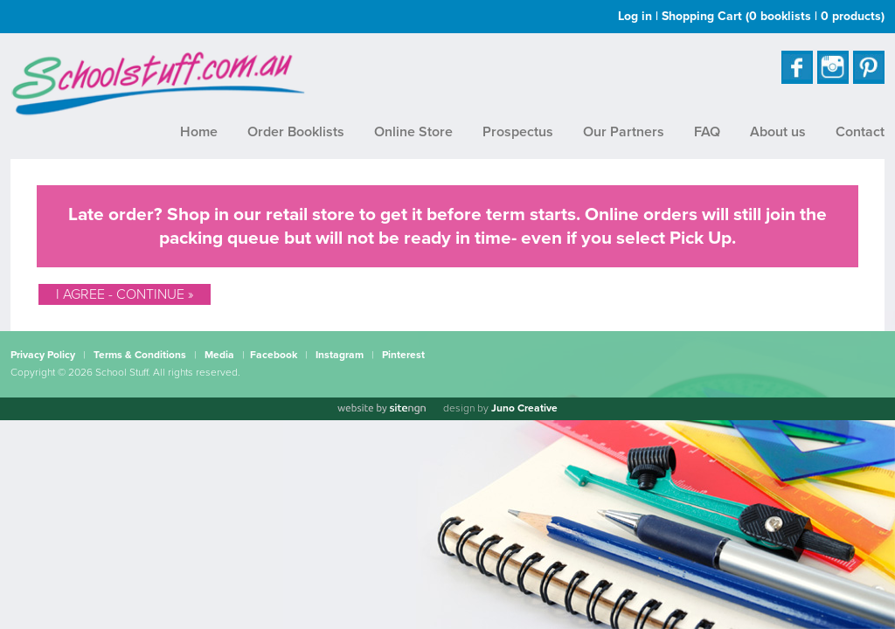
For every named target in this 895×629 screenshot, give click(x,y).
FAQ (707, 132)
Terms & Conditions (140, 355)
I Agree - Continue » (124, 294)
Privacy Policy (42, 355)
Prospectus (517, 132)
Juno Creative (524, 408)
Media (219, 355)
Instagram (340, 355)
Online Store (413, 132)
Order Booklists (295, 132)
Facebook (273, 355)
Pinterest (403, 355)
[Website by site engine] (381, 409)
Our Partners (623, 132)
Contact (860, 132)
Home (199, 132)
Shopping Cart (773, 16)
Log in (635, 16)
